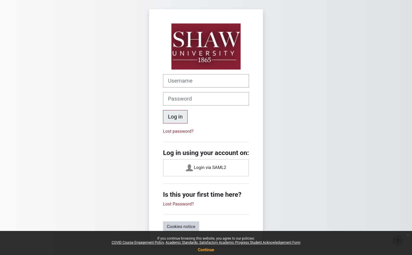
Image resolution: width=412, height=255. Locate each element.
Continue (206, 249)
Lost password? (178, 131)
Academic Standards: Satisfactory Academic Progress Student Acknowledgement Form (233, 243)
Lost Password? (178, 204)
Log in (175, 117)
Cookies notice (181, 226)
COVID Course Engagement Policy (138, 243)
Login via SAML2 (206, 167)
